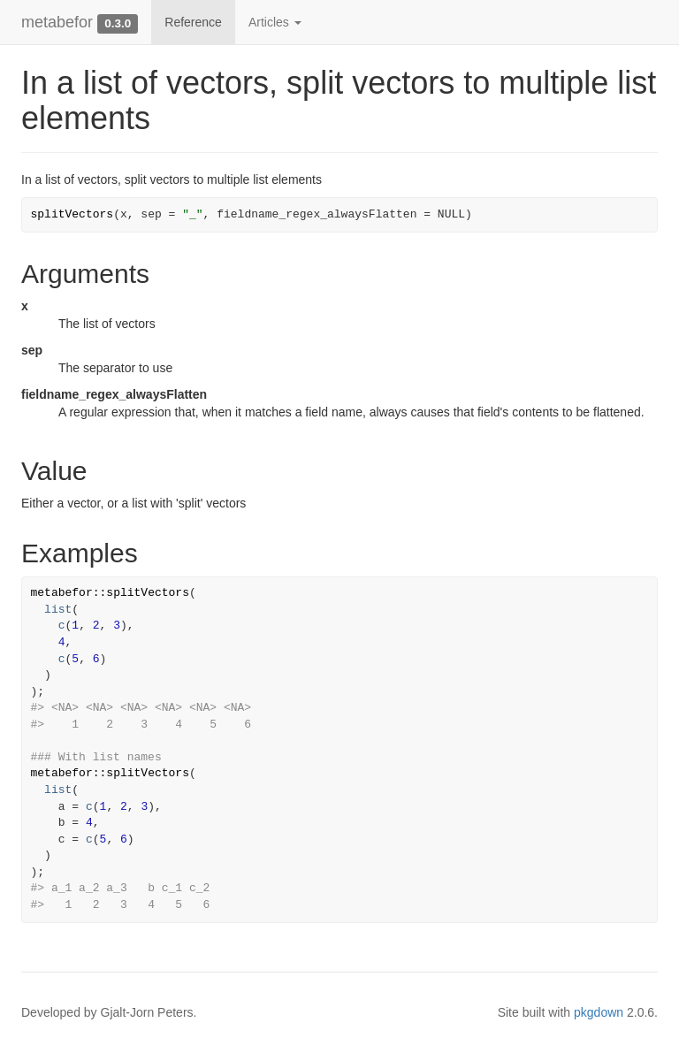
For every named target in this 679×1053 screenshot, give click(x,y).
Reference (193, 22)
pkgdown (598, 1012)
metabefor (57, 22)
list (58, 609)
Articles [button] (274, 22)
